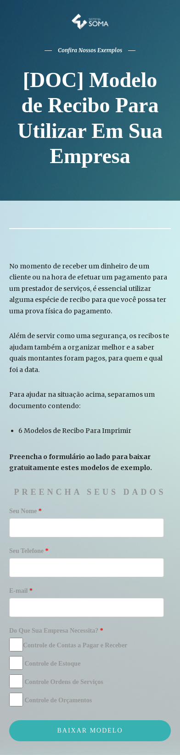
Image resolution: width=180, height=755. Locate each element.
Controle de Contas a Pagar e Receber (68, 644)
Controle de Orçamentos (50, 699)
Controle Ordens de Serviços (56, 681)
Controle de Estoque (44, 663)
